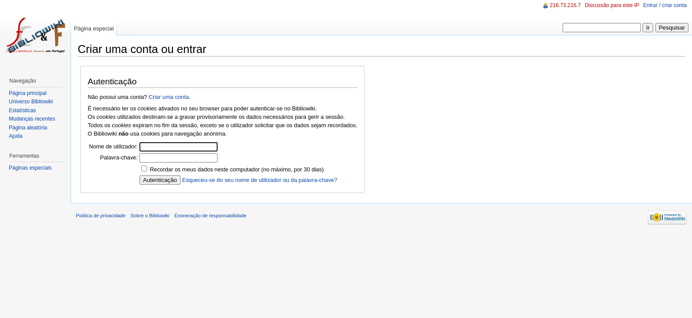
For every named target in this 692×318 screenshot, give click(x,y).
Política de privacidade (101, 215)
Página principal (27, 93)
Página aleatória (28, 128)
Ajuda (16, 136)
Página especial (93, 28)
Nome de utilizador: (113, 146)
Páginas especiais (30, 168)
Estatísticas (22, 110)
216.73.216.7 (565, 5)
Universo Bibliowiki (31, 101)
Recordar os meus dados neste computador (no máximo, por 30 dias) (237, 169)
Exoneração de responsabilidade (210, 215)
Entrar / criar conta (665, 5)
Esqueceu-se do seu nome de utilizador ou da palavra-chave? (259, 180)
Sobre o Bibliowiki (150, 215)
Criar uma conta (169, 97)
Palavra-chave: (119, 157)
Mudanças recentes (32, 119)
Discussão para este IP (612, 5)
